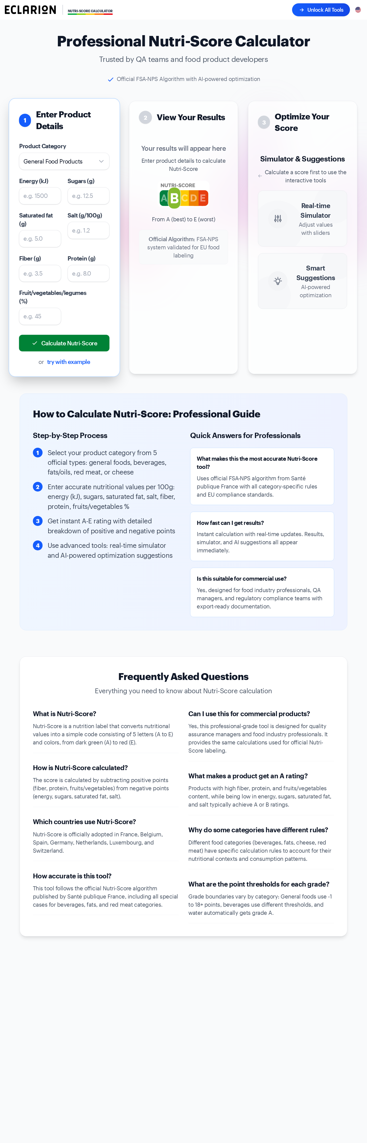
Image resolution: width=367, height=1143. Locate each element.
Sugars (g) (81, 180)
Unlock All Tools (320, 10)
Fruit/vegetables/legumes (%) (40, 296)
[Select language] (358, 10)
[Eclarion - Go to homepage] (30, 9)
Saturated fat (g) (36, 219)
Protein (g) (82, 258)
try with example (68, 361)
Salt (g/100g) (85, 215)
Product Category (42, 146)
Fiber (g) (30, 258)
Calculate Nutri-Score (64, 342)
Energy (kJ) (33, 180)
